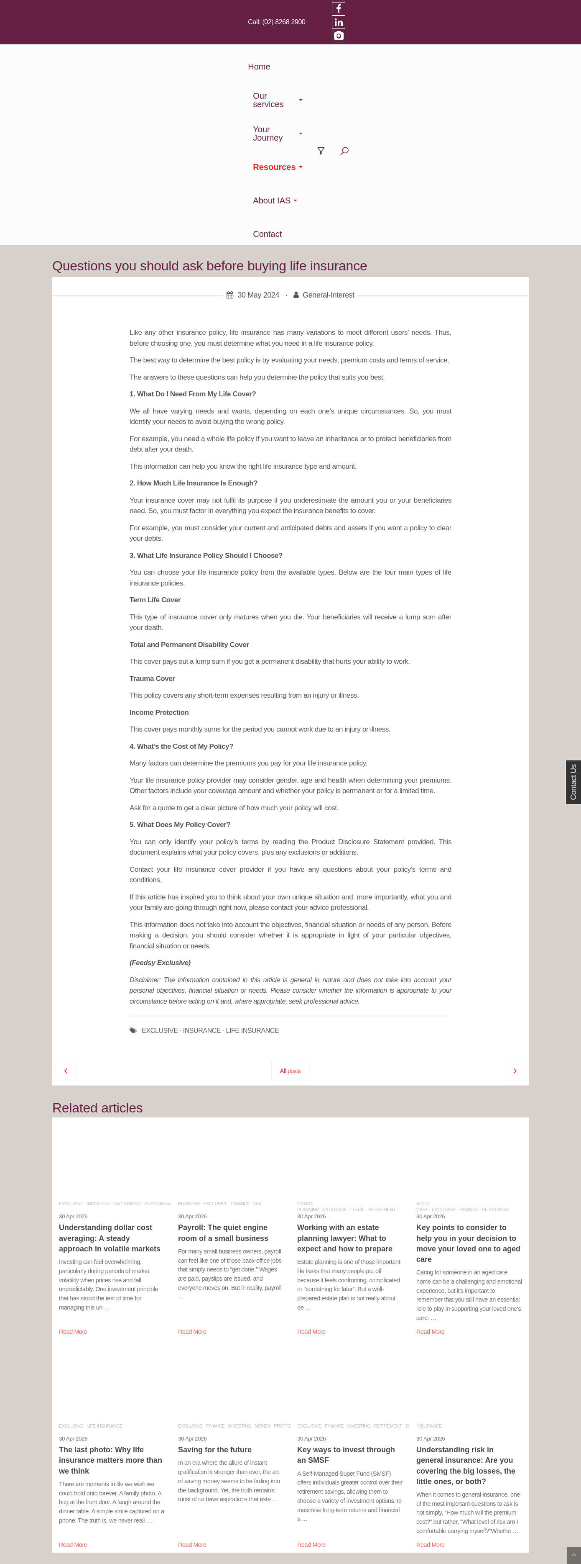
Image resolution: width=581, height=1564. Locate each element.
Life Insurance (104, 1231)
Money (262, 1231)
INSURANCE (202, 836)
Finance (240, 1009)
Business (189, 1009)
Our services (233, 39)
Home (189, 39)
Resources (360, 39)
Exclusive (71, 1009)
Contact (467, 39)
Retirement (381, 1015)
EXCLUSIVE (160, 836)
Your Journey (298, 39)
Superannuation (164, 1009)
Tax (257, 1009)
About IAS (417, 39)
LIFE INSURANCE (252, 836)
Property (286, 1231)
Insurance (429, 1231)
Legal (357, 1015)
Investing (98, 1009)
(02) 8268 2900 (429, 8)
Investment (127, 1009)
